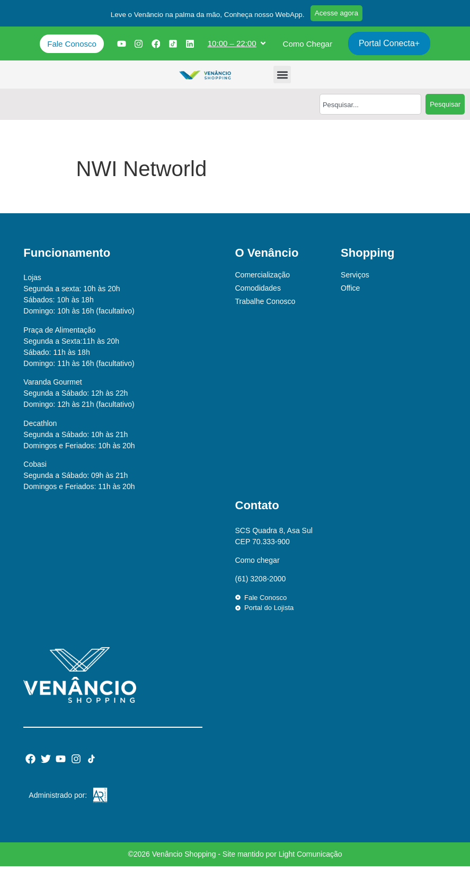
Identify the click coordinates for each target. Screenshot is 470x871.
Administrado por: (58, 800)
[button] (202, 18)
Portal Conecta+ (391, 48)
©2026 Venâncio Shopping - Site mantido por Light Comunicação (235, 859)
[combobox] (370, 109)
